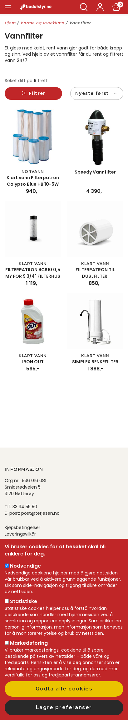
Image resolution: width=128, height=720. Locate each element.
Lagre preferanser (64, 707)
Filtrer (37, 93)
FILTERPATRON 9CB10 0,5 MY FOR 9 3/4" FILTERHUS (32, 273)
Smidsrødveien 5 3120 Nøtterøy (23, 490)
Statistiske (23, 601)
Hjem (10, 23)
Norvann (33, 171)
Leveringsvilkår (20, 534)
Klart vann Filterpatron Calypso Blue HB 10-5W (33, 180)
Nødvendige (25, 565)
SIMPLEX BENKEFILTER (95, 362)
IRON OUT (33, 362)
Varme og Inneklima (42, 23)
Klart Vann (33, 263)
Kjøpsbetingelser (22, 527)
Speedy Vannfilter (95, 172)
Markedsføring (29, 643)
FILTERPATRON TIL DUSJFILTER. (95, 273)
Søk (84, 7)
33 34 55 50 (24, 507)
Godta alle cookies (64, 689)
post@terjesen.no (40, 513)
